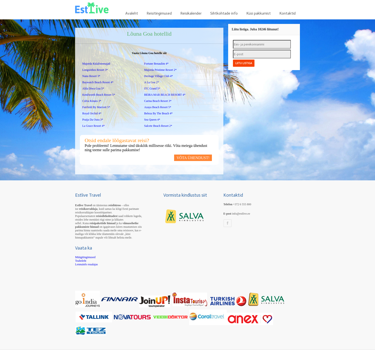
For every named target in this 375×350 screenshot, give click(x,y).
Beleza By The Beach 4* (158, 113)
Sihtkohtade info (224, 13)
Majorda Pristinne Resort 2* (160, 70)
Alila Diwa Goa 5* (93, 88)
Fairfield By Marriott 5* (96, 107)
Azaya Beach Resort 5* (157, 107)
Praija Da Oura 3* (92, 119)
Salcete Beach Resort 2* (158, 126)
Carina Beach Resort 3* (157, 101)
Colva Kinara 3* (91, 101)
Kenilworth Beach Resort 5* (98, 94)
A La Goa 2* (151, 82)
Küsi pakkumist (258, 13)
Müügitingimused (85, 257)
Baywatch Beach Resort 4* (97, 82)
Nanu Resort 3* (91, 76)
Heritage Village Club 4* (158, 76)
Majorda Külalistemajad (96, 63)
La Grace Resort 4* (93, 126)
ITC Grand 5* (152, 88)
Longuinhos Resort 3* (95, 70)
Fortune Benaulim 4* (156, 63)
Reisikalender (191, 13)
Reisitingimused (159, 13)
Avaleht (131, 13)
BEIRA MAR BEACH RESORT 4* (164, 94)
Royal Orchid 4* (91, 113)
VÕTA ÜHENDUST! (193, 158)
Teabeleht (80, 260)
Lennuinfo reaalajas (86, 264)
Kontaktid (287, 13)
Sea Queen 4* (152, 119)
